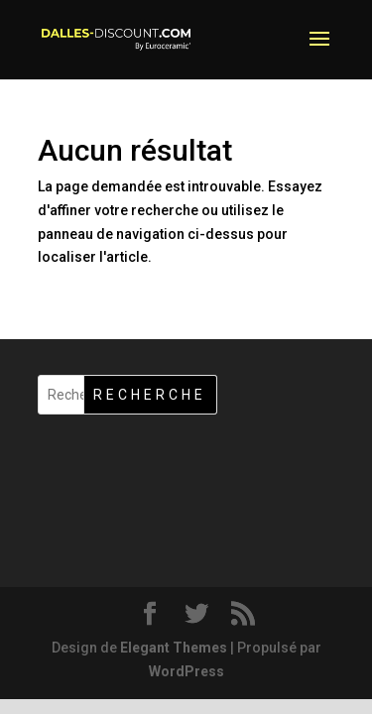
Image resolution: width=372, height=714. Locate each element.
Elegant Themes (173, 647)
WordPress (186, 671)
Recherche (149, 395)
